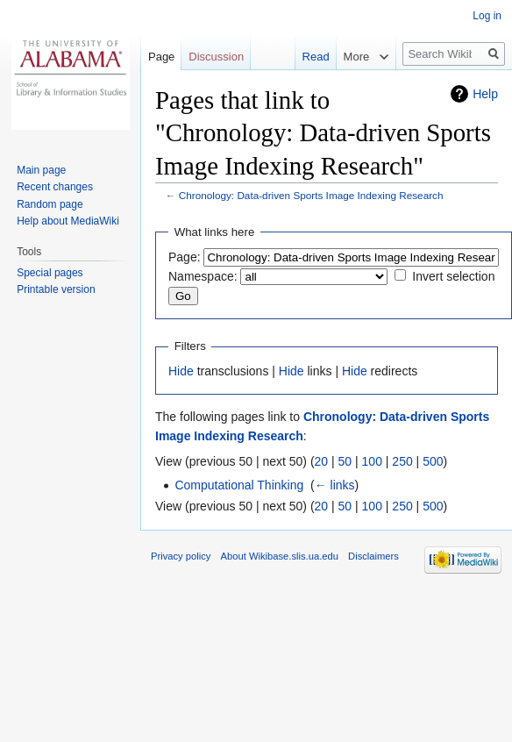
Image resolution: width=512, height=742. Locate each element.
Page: (184, 257)
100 (372, 461)
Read (308, 56)
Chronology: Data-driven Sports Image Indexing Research (311, 195)
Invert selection (453, 276)
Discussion (216, 56)
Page (161, 56)
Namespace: (203, 276)
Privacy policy (180, 556)
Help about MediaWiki (68, 221)
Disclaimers (373, 556)
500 (433, 461)
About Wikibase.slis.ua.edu (279, 556)
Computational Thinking (238, 485)
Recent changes (55, 187)
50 (345, 461)
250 (402, 461)
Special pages (49, 273)
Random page (49, 204)
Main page (41, 170)
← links (335, 485)
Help (485, 94)
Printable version (56, 289)
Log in (487, 16)
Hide (181, 371)
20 (322, 461)
